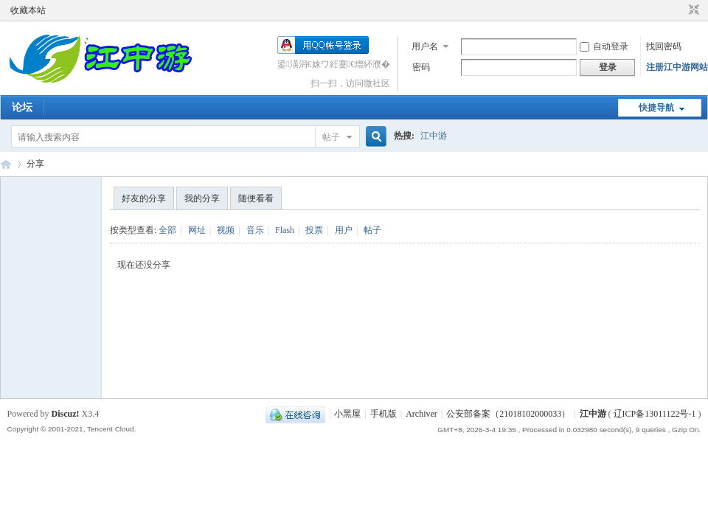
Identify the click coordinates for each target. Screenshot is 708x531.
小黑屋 (347, 414)
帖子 (331, 137)
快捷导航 (656, 108)
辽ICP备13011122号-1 (655, 414)
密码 (421, 67)
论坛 (22, 107)
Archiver (421, 414)
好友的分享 (144, 198)
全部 (167, 230)
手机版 (383, 414)
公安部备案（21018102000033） (508, 414)
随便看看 (256, 198)
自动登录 (604, 46)
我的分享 (202, 198)
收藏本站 (28, 10)
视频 (226, 230)
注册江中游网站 (677, 67)
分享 (35, 164)
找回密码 (663, 46)
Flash (284, 230)
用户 (344, 230)
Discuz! (66, 414)
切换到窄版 (692, 10)
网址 (197, 230)
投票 (314, 230)
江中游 (433, 136)
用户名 (425, 46)
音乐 (255, 230)
